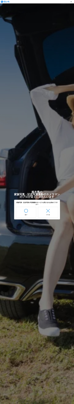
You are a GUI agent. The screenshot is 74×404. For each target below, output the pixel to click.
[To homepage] (5, 1)
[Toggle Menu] (71, 2)
